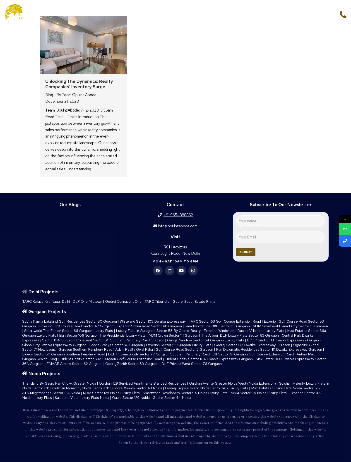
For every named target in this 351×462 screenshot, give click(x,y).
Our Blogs (70, 204)
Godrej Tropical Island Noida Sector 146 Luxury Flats (206, 388)
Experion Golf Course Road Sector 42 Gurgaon (76, 326)
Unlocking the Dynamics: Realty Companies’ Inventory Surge (79, 84)
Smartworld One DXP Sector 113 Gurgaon (217, 326)
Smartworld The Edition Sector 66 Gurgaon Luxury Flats (68, 330)
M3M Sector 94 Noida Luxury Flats (259, 393)
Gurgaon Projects (47, 311)
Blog (49, 94)
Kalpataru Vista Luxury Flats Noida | (83, 397)
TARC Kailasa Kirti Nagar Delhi (46, 301)
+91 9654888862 (318, 14)
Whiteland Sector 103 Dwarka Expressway (153, 321)
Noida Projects (44, 373)
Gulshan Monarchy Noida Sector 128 (80, 388)
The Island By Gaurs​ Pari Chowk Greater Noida (59, 383)
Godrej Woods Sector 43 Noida (137, 388)
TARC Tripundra (157, 301)
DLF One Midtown (87, 301)
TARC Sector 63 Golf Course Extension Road (225, 321)
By (76, 94)
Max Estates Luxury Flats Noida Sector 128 (285, 388)
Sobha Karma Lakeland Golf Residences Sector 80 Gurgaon (69, 321)
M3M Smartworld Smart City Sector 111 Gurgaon (290, 326)
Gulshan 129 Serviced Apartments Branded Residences (142, 383)
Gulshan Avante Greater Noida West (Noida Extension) (232, 383)
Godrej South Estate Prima (194, 301)
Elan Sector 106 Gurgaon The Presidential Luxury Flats (102, 335)
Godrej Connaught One (123, 301)
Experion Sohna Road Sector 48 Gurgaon (149, 326)
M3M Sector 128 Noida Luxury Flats (111, 393)
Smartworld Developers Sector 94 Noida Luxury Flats (185, 393)
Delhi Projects (43, 292)
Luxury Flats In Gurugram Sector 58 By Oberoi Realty (158, 330)
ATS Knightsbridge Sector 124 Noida (51, 393)
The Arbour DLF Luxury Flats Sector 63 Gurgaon (240, 335)
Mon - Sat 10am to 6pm (175, 261)
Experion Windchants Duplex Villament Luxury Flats (244, 330)
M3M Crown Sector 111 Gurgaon (173, 335)
